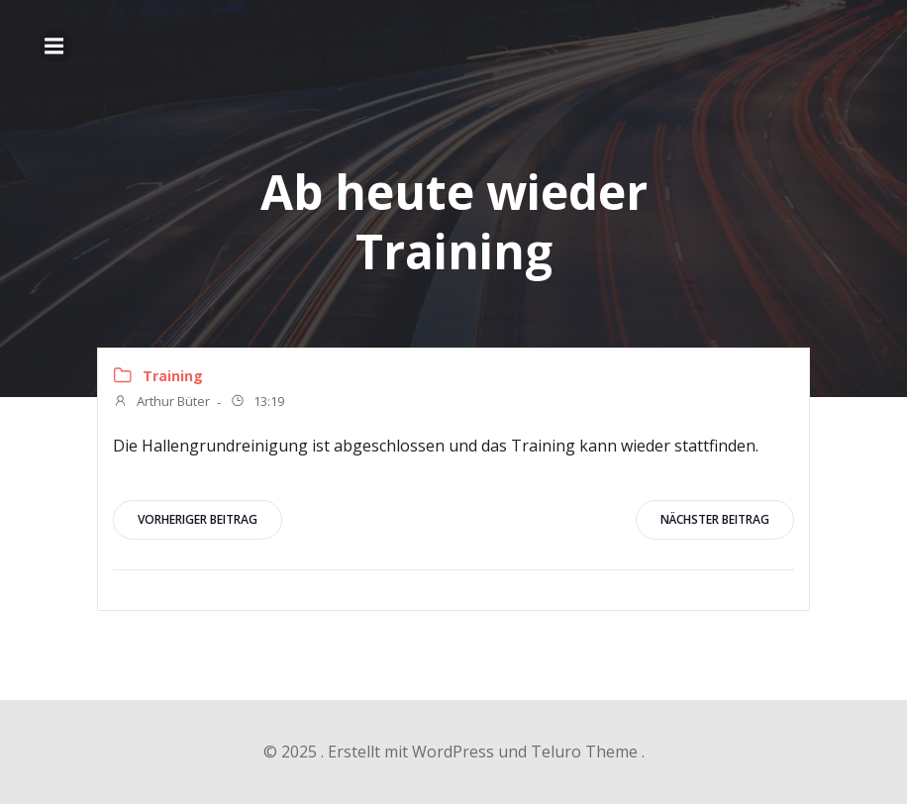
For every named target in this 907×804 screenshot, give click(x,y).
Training (173, 375)
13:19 (257, 403)
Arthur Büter (161, 403)
